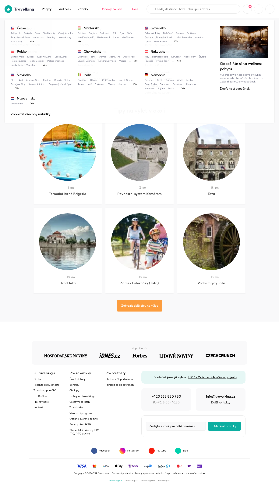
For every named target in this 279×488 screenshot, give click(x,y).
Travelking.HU (147, 480)
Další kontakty (220, 402)
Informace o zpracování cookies (189, 473)
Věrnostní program (80, 413)
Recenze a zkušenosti (46, 384)
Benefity (74, 384)
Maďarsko (73, 26)
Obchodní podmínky (122, 473)
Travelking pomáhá (45, 390)
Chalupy (74, 390)
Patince (130, 89)
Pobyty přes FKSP (80, 424)
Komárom (114, 26)
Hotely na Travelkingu (82, 396)
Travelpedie (52, 26)
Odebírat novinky (224, 426)
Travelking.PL (164, 480)
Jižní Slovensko (114, 89)
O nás (37, 379)
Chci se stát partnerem (119, 379)
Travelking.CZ (115, 480)
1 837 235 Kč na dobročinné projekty (212, 377)
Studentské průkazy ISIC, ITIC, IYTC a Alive (84, 432)
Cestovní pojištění (79, 401)
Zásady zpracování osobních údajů (153, 473)
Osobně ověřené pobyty (83, 418)
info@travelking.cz (220, 396)
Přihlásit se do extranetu (120, 384)
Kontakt (38, 407)
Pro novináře (41, 401)
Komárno (93, 26)
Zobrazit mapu (44, 75)
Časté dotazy (77, 379)
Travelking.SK (131, 480)
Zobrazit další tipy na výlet (139, 306)
